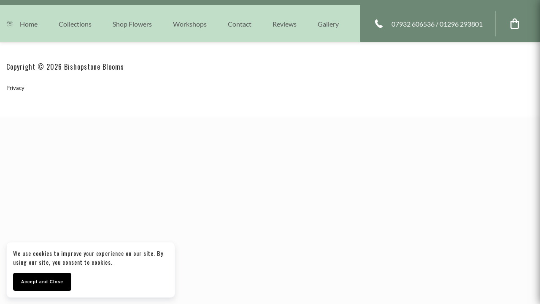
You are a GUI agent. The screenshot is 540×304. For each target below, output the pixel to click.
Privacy (15, 87)
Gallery (328, 24)
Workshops (190, 24)
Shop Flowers (132, 24)
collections (75, 24)
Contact (239, 24)
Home (29, 24)
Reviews (285, 24)
